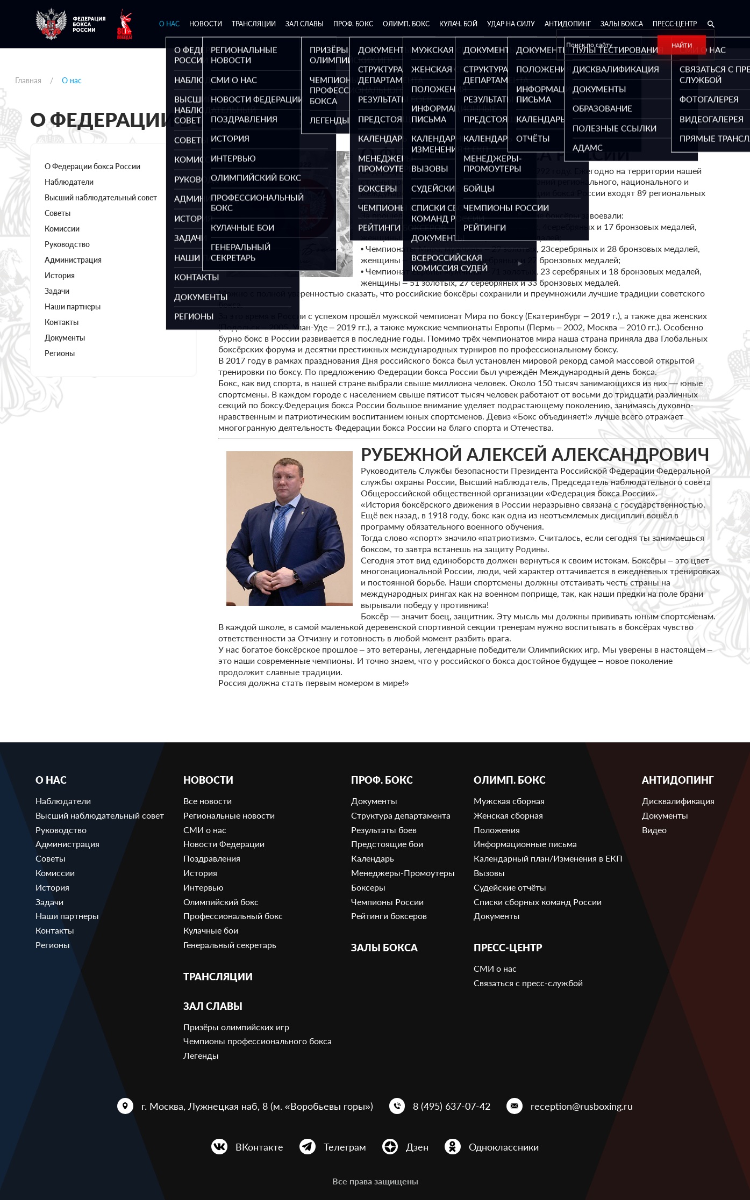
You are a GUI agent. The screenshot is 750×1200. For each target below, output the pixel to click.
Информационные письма (525, 843)
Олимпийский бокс (221, 902)
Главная (28, 80)
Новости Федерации (224, 843)
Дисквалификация (678, 801)
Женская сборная (508, 815)
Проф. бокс (353, 24)
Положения (497, 830)
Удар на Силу (511, 24)
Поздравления (211, 858)
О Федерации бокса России (92, 166)
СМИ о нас (204, 830)
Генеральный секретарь (229, 944)
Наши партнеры (73, 306)
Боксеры (368, 887)
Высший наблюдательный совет (101, 197)
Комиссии (62, 228)
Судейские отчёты (510, 887)
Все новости (207, 801)
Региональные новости (229, 815)
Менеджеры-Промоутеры (403, 873)
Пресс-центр (675, 24)
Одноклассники (504, 1147)
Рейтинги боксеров (389, 915)
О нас (169, 24)
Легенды (201, 1055)
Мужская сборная (509, 801)
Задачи (57, 290)
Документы (65, 337)
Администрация (73, 259)
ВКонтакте (259, 1147)
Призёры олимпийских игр (236, 1027)
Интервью (203, 887)
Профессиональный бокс (233, 915)
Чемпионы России (387, 902)
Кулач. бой (458, 24)
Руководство (67, 244)
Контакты (61, 322)
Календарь (372, 858)
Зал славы (304, 24)
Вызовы (489, 873)
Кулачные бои (210, 930)
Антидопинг (568, 24)
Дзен (417, 1147)
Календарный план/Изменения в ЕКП (548, 858)
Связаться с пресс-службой (528, 983)
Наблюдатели (69, 181)
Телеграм (345, 1147)
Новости (205, 24)
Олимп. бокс (406, 24)
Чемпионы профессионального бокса (257, 1041)
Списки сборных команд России (538, 902)
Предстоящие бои (387, 843)
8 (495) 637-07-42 (451, 1106)
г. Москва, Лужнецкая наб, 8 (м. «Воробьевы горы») (257, 1106)
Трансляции (254, 24)
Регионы (60, 353)
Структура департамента (401, 815)
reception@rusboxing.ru (582, 1106)
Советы (57, 213)
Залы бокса (622, 24)
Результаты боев (384, 830)
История (60, 275)
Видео (654, 830)
